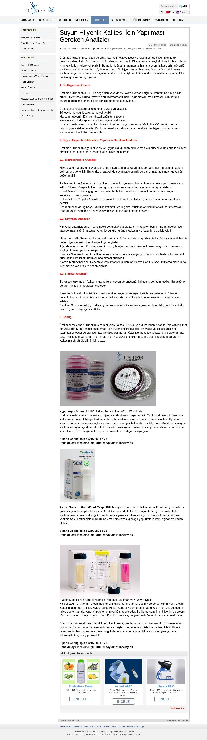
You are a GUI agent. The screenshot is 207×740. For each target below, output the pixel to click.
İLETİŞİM (178, 20)
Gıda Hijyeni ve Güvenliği (33, 43)
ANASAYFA (28, 20)
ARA (185, 6)
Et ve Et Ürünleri (28, 71)
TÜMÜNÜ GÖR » (176, 708)
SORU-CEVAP (119, 20)
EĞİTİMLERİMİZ (141, 20)
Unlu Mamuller (28, 104)
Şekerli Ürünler (28, 87)
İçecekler (25, 93)
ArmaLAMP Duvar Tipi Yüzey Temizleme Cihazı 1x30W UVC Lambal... (123, 692)
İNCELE (80, 699)
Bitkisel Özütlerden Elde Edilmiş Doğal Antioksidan (81, 691)
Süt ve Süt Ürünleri (30, 65)
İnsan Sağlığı (27, 115)
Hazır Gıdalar (27, 82)
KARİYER (116, 727)
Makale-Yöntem (77, 49)
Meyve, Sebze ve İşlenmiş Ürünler (37, 99)
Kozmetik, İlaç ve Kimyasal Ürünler (37, 110)
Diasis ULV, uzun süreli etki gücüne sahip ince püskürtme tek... (165, 691)
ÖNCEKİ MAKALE (70, 720)
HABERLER (99, 20)
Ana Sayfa (64, 49)
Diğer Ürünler (27, 49)
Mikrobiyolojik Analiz (30, 37)
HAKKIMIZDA (129, 727)
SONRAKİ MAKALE (177, 720)
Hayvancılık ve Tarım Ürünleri (35, 76)
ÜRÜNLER (65, 20)
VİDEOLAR (81, 20)
